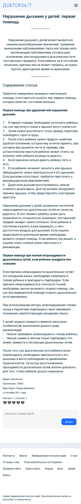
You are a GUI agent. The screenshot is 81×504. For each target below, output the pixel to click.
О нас (74, 455)
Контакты (9, 455)
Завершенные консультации (49, 455)
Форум (49, 468)
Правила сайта (12, 468)
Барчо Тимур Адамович (22, 388)
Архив (71, 468)
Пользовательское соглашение (43, 462)
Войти (6, 475)
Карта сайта (33, 468)
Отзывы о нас (11, 462)
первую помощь (65, 98)
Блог (60, 468)
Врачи (23, 455)
